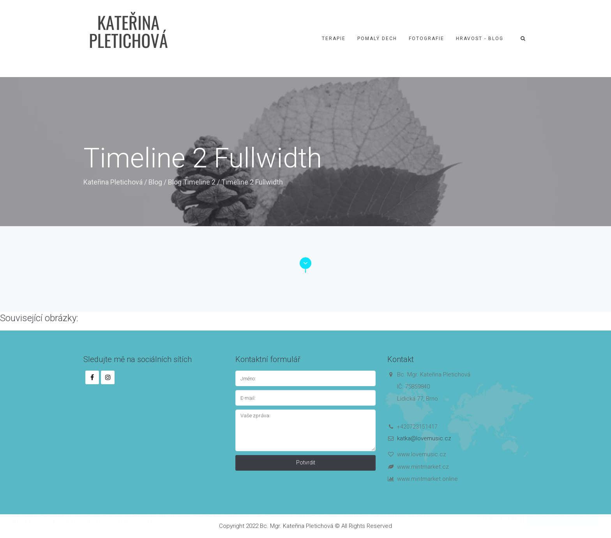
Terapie (334, 38)
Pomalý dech (377, 38)
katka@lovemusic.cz (424, 438)
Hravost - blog (479, 38)
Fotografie (426, 38)
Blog (155, 182)
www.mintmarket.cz (423, 466)
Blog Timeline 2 (191, 182)
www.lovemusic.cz (421, 454)
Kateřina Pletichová (113, 182)
